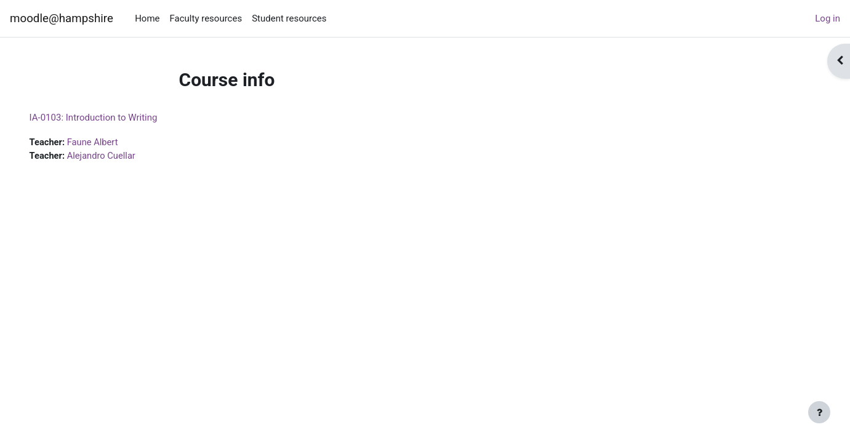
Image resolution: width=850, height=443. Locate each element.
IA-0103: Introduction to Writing (111, 117)
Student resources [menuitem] (289, 18)
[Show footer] (819, 412)
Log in (827, 18)
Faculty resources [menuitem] (206, 18)
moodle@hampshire (61, 18)
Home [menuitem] (147, 18)
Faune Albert (112, 142)
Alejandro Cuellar (121, 156)
